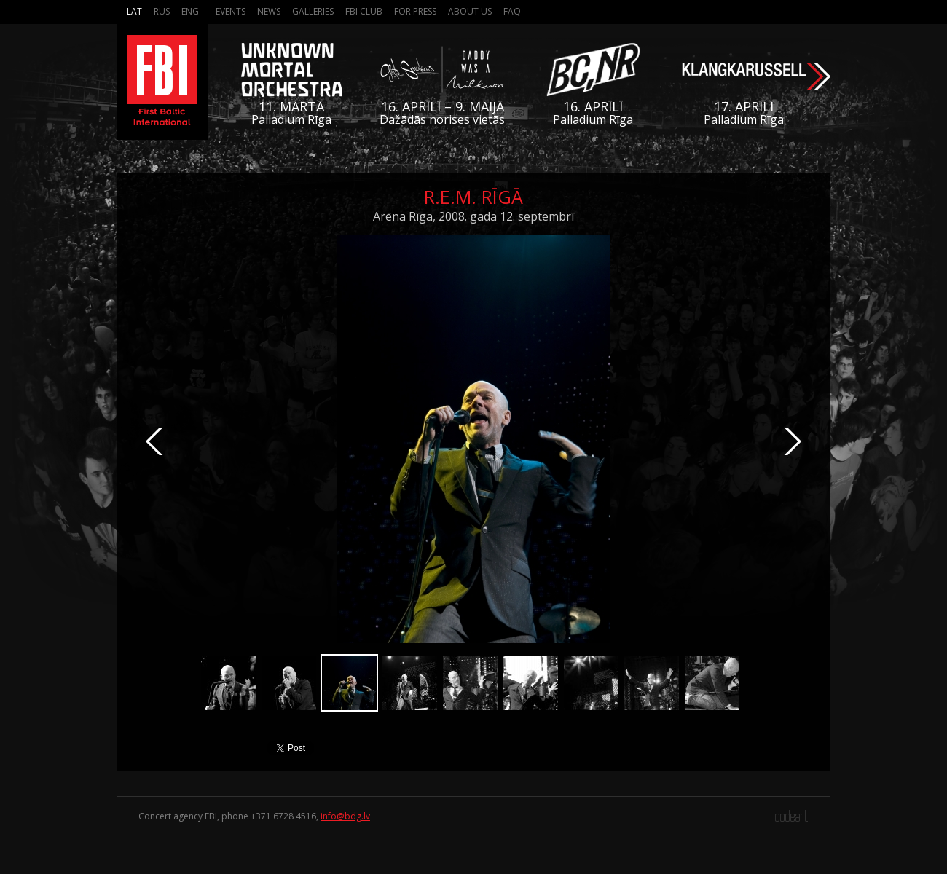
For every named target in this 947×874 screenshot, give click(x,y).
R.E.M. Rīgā (473, 196)
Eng (190, 11)
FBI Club (363, 11)
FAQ (512, 11)
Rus (162, 11)
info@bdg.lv (345, 816)
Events (230, 11)
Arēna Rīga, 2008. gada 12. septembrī (473, 216)
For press (415, 11)
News (268, 11)
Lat (134, 11)
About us (470, 11)
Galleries (313, 11)
